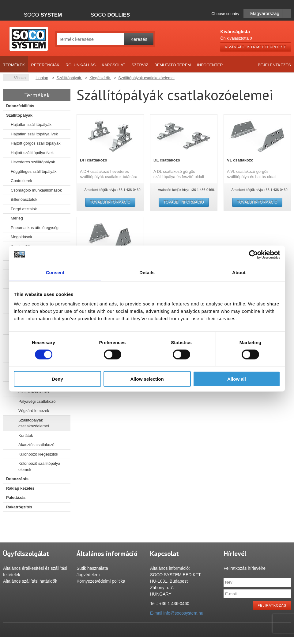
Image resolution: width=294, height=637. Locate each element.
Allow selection (147, 379)
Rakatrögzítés (19, 507)
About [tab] (239, 272)
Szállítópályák (19, 115)
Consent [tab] (55, 272)
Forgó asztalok (24, 209)
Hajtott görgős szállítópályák (36, 143)
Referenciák (45, 65)
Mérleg (17, 218)
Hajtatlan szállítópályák (31, 124)
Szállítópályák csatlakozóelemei (33, 423)
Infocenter (210, 65)
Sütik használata (92, 568)
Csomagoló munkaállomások (36, 190)
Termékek (14, 65)
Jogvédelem (88, 574)
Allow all (236, 379)
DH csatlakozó (93, 160)
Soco (43, 15)
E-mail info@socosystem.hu (176, 613)
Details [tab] (147, 272)
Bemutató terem (172, 65)
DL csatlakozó (166, 160)
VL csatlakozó (240, 160)
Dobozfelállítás (20, 105)
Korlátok (25, 435)
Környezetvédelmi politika (101, 581)
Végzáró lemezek (33, 410)
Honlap (42, 78)
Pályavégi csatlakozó (36, 401)
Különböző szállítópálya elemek (39, 466)
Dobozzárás (17, 478)
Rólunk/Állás (81, 65)
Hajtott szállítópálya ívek (32, 152)
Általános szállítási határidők (30, 581)
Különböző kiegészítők (38, 454)
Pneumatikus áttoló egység (34, 227)
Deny (57, 379)
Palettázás (16, 497)
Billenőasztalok (24, 199)
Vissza (18, 78)
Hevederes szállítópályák (33, 162)
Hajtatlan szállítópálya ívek (34, 134)
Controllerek (21, 180)
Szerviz (139, 65)
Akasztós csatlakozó (36, 444)
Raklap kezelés (20, 488)
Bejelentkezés (274, 65)
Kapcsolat (113, 65)
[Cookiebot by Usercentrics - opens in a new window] (253, 254)
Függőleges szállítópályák (34, 171)
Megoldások (21, 237)
